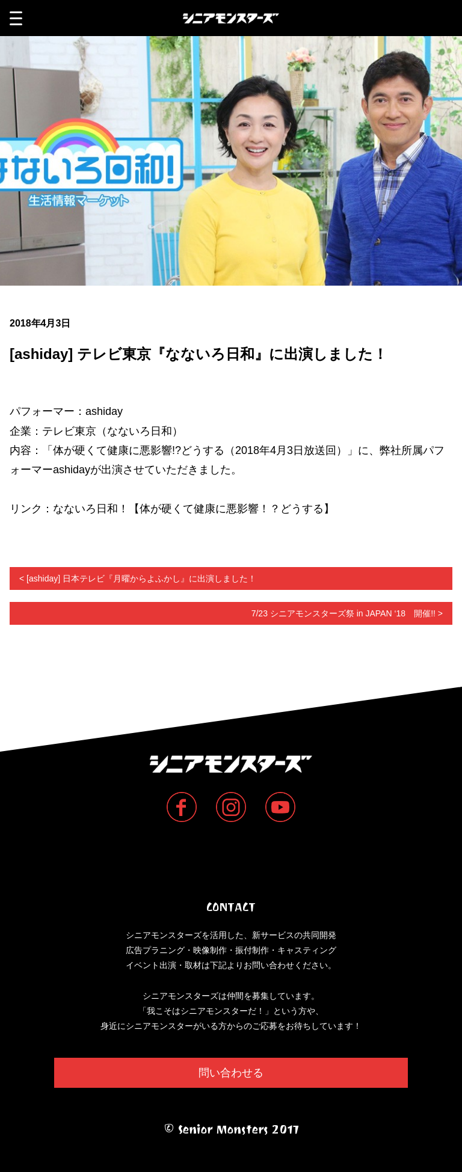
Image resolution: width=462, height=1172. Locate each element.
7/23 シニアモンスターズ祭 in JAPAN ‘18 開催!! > (347, 613)
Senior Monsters (231, 860)
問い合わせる (231, 1073)
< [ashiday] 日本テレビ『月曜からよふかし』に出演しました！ (137, 578)
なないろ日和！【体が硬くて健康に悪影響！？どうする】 (193, 509)
